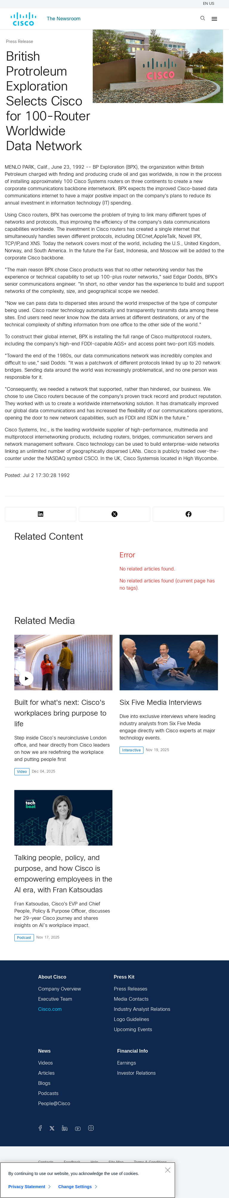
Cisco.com (50, 1009)
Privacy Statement (26, 1186)
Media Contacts (131, 999)
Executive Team (55, 999)
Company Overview (59, 989)
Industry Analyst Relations (142, 1009)
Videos (45, 1063)
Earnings (126, 1063)
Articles (46, 1073)
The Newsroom (64, 19)
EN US (209, 4)
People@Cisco (54, 1104)
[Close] (168, 1170)
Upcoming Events (133, 1030)
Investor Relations (136, 1073)
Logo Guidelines (131, 1019)
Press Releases (130, 989)
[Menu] (214, 18)
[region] (87, 1180)
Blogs (44, 1083)
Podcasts (48, 1093)
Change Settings (75, 1186)
